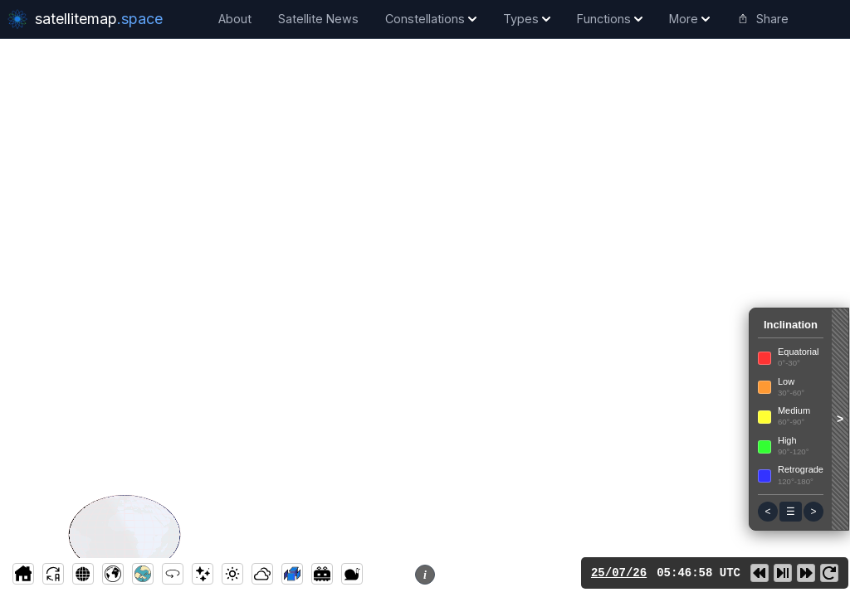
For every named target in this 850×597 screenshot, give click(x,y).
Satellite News (318, 19)
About (235, 19)
